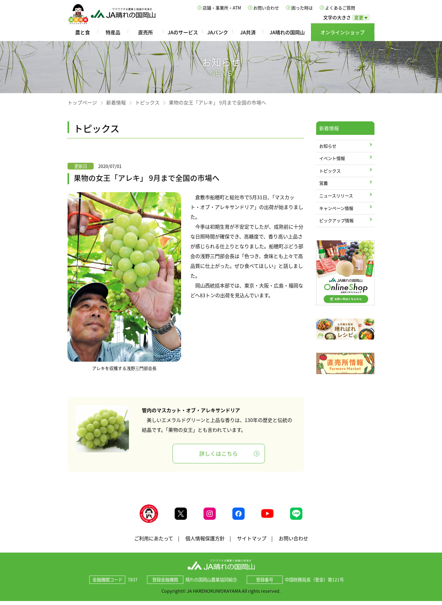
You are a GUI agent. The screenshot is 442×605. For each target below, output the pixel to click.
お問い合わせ (266, 8)
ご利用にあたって (153, 542)
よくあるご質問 (340, 8)
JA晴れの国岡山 (287, 32)
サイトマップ (251, 542)
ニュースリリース (336, 195)
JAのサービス (183, 32)
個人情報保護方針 (205, 542)
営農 (323, 183)
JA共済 (248, 32)
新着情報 (116, 102)
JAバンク (217, 32)
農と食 (82, 32)
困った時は (302, 8)
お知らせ (327, 146)
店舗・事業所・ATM (222, 8)
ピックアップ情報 (336, 220)
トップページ (82, 102)
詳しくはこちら (218, 454)
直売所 (145, 32)
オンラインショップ (342, 32)
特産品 (113, 32)
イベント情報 (332, 158)
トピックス (147, 102)
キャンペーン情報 (336, 208)
